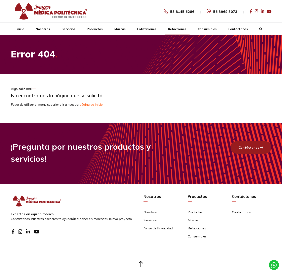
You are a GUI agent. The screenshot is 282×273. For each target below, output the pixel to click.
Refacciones (177, 29)
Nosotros (43, 29)
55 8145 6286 (182, 11)
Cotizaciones (146, 29)
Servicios (68, 29)
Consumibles (207, 29)
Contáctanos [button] (251, 148)
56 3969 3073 (225, 11)
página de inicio (91, 104)
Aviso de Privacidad (158, 228)
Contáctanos (238, 29)
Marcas (120, 29)
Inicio (20, 29)
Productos (95, 29)
